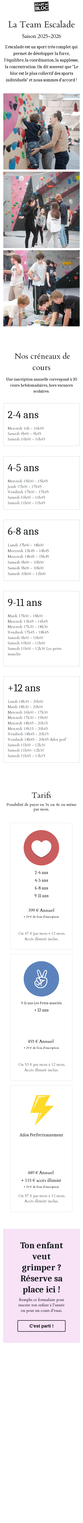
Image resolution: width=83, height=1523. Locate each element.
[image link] (41, 6)
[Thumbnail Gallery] (41, 131)
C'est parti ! (41, 1326)
